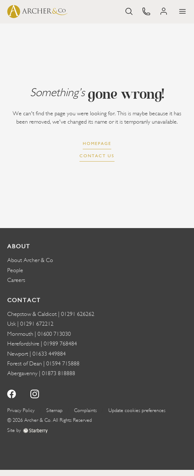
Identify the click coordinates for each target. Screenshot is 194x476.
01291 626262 (77, 314)
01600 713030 (54, 334)
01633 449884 (49, 354)
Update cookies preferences (136, 410)
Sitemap (54, 410)
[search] (129, 10)
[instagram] (34, 393)
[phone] (146, 10)
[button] (182, 11)
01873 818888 (58, 373)
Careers (16, 280)
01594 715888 (62, 363)
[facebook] (11, 393)
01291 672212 (36, 324)
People (15, 270)
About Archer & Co (30, 260)
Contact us (97, 155)
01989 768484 (60, 343)
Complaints (85, 410)
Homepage (97, 143)
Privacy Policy (21, 410)
